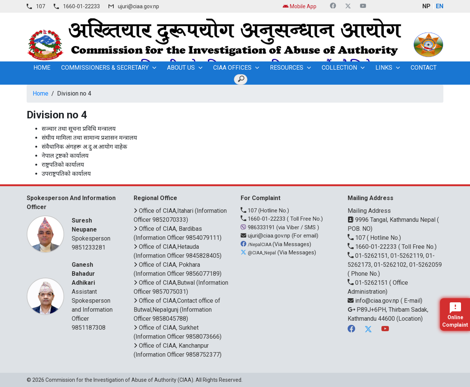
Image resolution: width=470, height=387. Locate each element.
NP (426, 6)
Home (40, 93)
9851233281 (88, 247)
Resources (286, 67)
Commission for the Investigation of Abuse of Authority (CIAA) (119, 380)
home (41, 67)
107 (40, 6)
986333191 (258, 227)
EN (439, 6)
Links (383, 67)
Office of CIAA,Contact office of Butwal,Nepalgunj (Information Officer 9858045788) (177, 309)
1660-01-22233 (81, 6)
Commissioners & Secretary (105, 67)
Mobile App (299, 6)
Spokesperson (93, 229)
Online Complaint (455, 315)
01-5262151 (368, 282)
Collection (339, 67)
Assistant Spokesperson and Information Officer (93, 291)
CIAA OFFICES (232, 67)
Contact (424, 67)
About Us (181, 67)
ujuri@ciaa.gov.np (138, 6)
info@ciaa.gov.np (374, 300)
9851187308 (88, 327)
